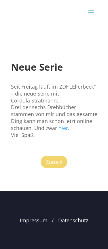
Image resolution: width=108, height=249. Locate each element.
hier (63, 127)
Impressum (34, 220)
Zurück (54, 161)
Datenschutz (72, 220)
